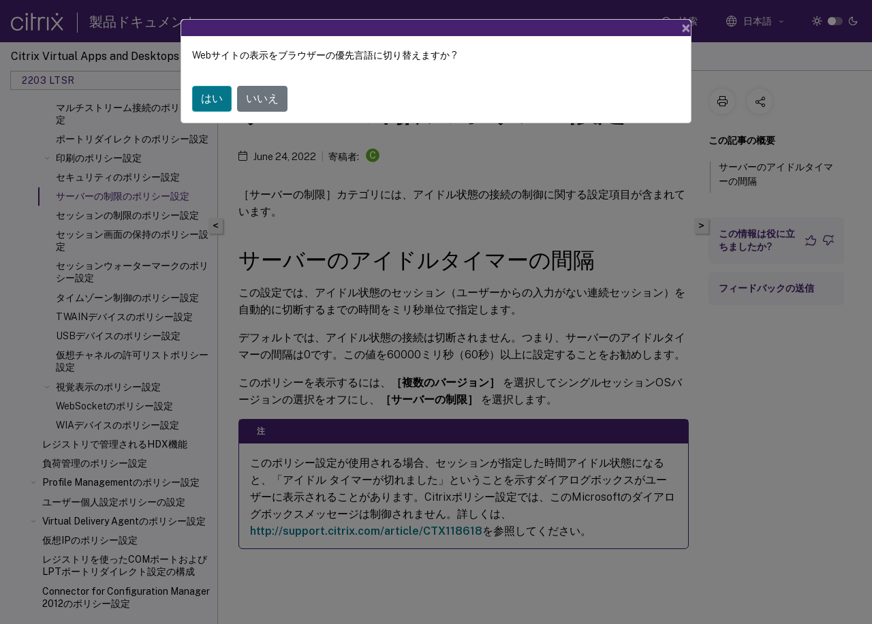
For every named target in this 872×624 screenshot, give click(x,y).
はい (212, 98)
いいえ (262, 98)
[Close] (686, 28)
